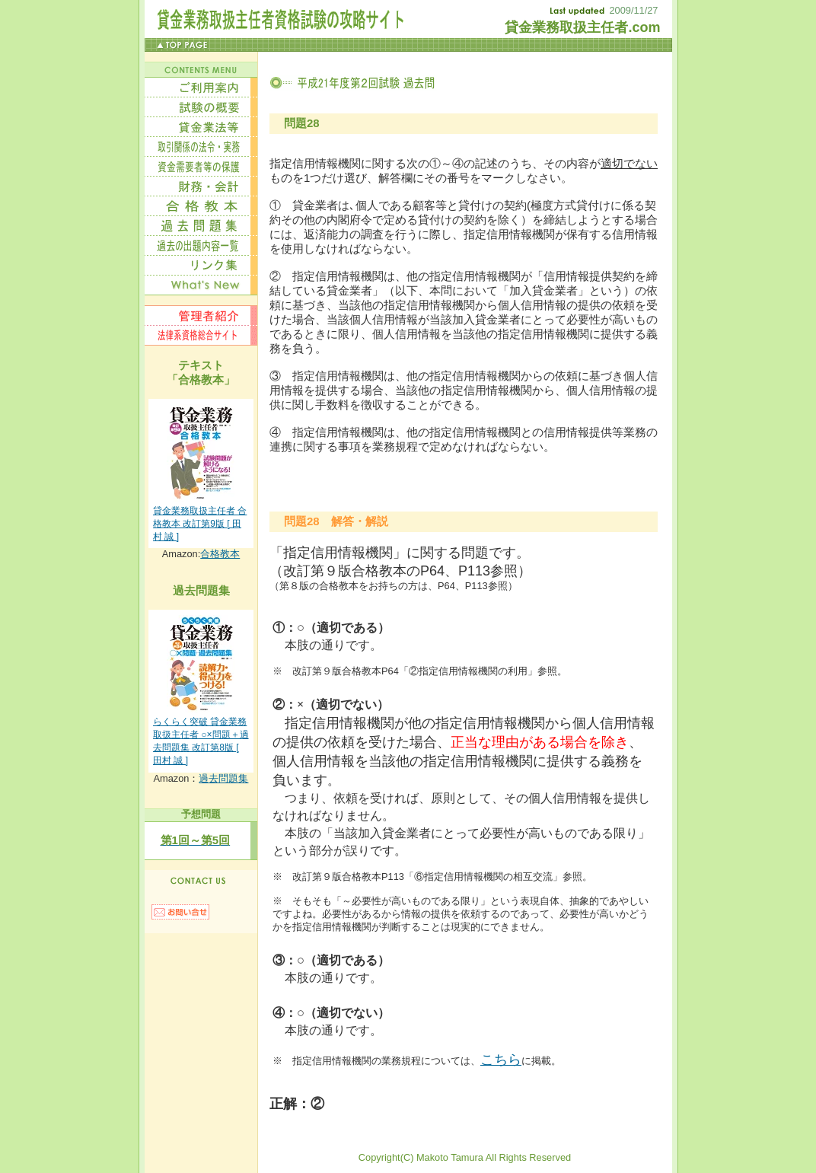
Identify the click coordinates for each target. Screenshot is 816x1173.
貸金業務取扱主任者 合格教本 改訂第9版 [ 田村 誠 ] (200, 523)
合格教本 (220, 553)
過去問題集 (223, 778)
